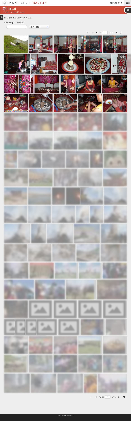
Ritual (15, 12)
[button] (127, 3)
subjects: (8, 12)
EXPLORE (116, 3)
